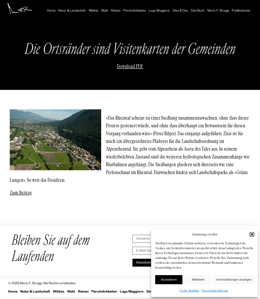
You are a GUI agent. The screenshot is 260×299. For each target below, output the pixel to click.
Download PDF (130, 66)
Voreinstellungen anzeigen (234, 279)
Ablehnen (198, 279)
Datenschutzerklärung (215, 290)
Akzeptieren (169, 279)
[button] (252, 234)
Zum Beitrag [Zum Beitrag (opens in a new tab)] (21, 192)
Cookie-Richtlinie (189, 290)
